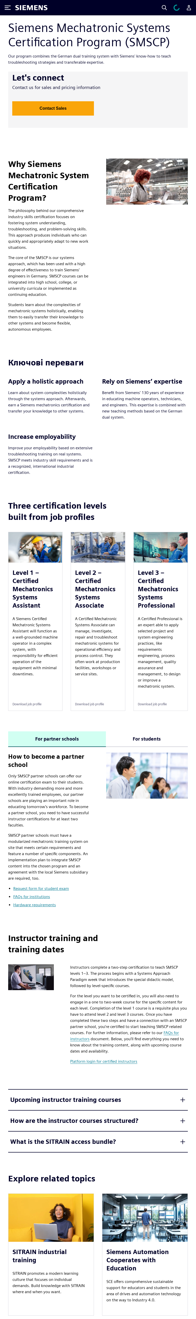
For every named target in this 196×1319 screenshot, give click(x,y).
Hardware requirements (34, 904)
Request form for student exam (41, 888)
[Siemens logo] (31, 7)
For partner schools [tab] (57, 739)
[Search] (164, 8)
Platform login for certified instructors (103, 1061)
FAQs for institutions (31, 896)
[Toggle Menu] (7, 7)
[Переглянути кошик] (177, 8)
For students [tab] (147, 739)
